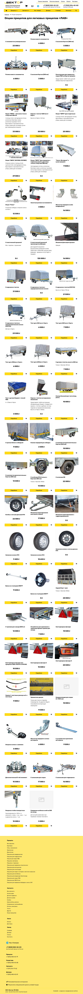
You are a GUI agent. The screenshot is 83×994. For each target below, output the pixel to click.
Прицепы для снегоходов (14, 869)
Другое (9, 910)
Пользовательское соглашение (17, 982)
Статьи (63, 1)
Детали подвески (12, 895)
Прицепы (14, 10)
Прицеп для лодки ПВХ (13, 858)
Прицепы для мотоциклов (14, 867)
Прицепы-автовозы (12, 861)
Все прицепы (10, 843)
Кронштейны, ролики (13, 902)
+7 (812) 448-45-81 (12, 974)
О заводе (58, 10)
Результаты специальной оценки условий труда (22, 985)
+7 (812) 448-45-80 (12, 962)
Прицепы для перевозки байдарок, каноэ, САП (19, 882)
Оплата (68, 1)
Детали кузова (11, 897)
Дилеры (48, 10)
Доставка (74, 1)
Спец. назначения (12, 848)
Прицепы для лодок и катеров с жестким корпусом (21, 871)
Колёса (9, 900)
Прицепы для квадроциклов (14, 854)
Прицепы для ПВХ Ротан (13, 880)
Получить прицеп (54, 1)
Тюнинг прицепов (43, 1)
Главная (7, 14)
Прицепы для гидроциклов (14, 856)
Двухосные (10, 852)
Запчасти (25, 10)
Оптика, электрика (12, 906)
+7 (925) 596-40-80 (70, 5)
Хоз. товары (37, 10)
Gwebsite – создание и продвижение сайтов (65, 991)
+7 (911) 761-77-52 (11, 968)
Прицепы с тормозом (13, 863)
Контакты (68, 10)
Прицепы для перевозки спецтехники (17, 865)
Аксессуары (10, 893)
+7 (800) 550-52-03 (50, 5)
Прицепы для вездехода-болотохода (17, 876)
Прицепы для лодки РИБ (13, 878)
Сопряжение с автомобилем (15, 904)
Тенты (8, 908)
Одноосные (10, 850)
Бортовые (9, 845)
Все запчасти (10, 891)
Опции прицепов (11, 913)
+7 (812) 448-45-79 (12, 957)
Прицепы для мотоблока (13, 874)
